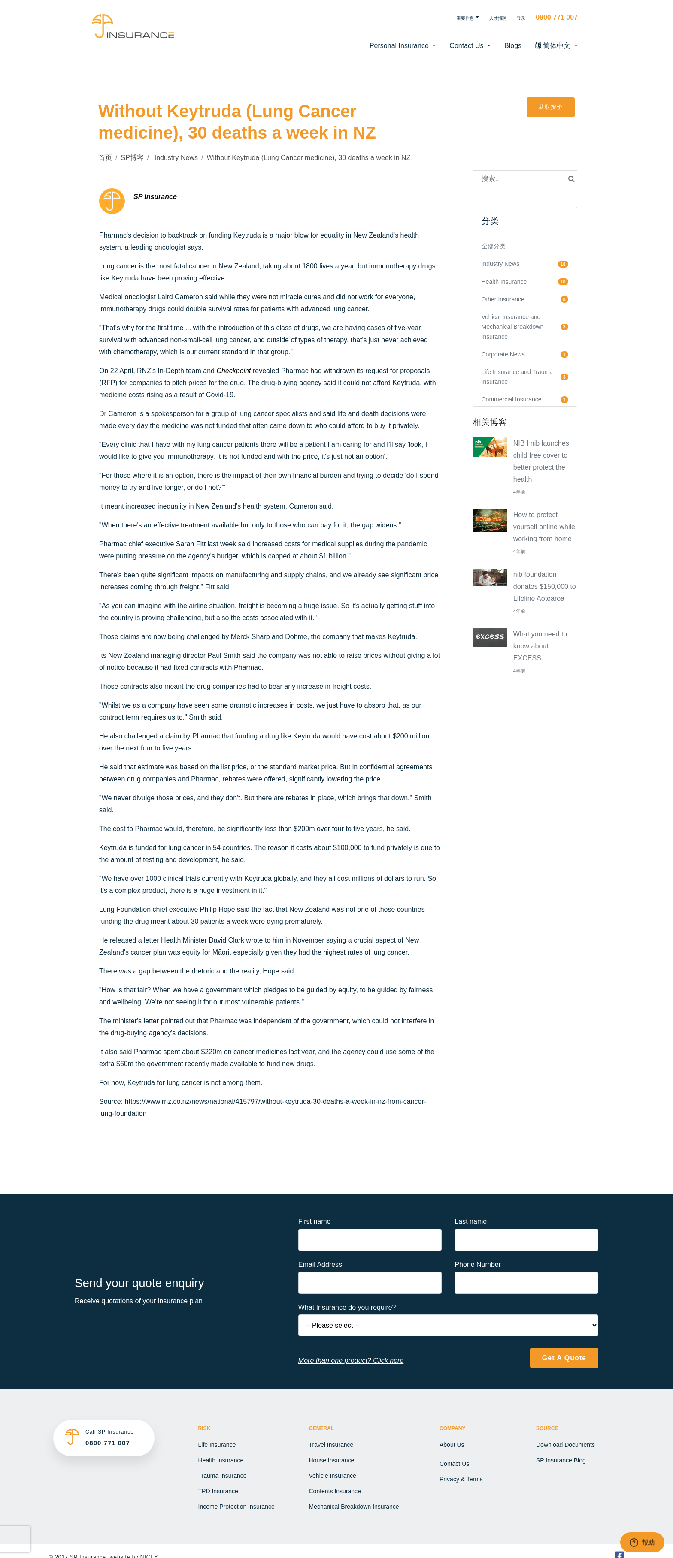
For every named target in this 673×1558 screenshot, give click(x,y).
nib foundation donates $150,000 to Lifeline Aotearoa (544, 586)
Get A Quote (564, 1358)
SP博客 (132, 157)
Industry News (175, 157)
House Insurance (332, 1460)
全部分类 (494, 246)
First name (314, 1221)
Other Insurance (503, 299)
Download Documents (565, 1444)
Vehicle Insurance (333, 1475)
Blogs (512, 45)
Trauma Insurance (222, 1475)
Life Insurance (217, 1444)
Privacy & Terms (461, 1479)
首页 (105, 157)
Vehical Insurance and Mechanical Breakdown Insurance (513, 326)
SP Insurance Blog (561, 1460)
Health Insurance (504, 281)
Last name (471, 1221)
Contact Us (454, 1463)
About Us (452, 1444)
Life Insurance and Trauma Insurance (517, 376)
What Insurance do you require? (347, 1307)
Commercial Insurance (512, 399)
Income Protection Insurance (236, 1506)
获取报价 (551, 107)
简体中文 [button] (554, 45)
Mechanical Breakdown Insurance (354, 1506)
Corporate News (503, 354)
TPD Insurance (218, 1491)
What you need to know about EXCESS (540, 646)
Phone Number (478, 1264)
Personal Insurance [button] (400, 45)
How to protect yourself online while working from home (544, 526)
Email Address (320, 1264)
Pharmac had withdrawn (318, 370)
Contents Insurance (335, 1491)
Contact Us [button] (467, 45)
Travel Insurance (331, 1444)
